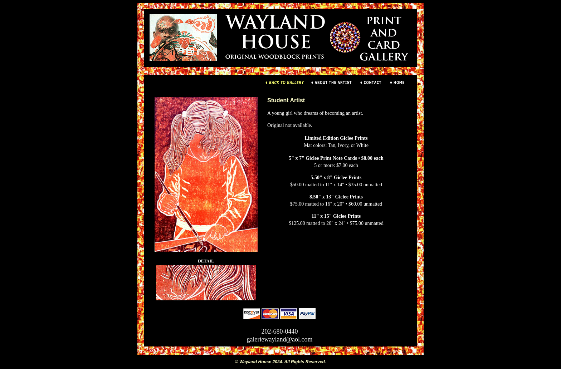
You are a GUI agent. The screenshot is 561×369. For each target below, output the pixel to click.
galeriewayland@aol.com (280, 339)
